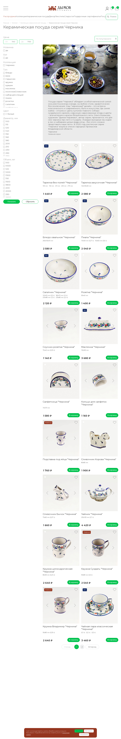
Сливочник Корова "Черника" (98, 459)
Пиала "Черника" (91, 237)
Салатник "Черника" (54, 292)
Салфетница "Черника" (56, 401)
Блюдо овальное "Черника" (59, 237)
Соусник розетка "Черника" (59, 347)
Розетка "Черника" (92, 292)
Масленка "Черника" (93, 347)
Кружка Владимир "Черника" (60, 626)
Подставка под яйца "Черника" (61, 459)
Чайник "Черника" (92, 514)
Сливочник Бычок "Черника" (60, 514)
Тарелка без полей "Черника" (60, 182)
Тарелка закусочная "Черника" (99, 182)
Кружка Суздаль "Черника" (97, 568)
